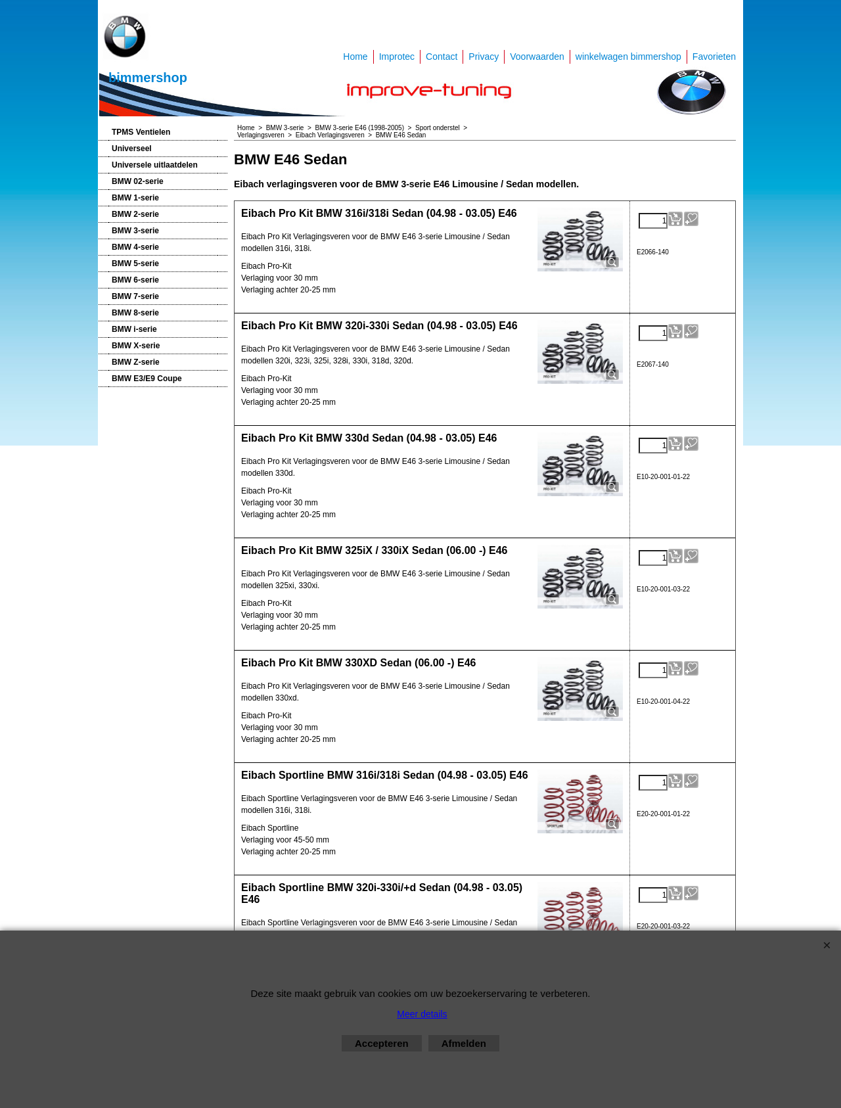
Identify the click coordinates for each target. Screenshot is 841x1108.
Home (355, 56)
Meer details (422, 1014)
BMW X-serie (136, 345)
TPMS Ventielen (141, 132)
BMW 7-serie (135, 296)
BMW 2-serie (135, 214)
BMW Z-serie (136, 362)
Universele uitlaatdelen (155, 165)
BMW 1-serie (135, 197)
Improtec (397, 56)
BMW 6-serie (135, 280)
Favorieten (714, 56)
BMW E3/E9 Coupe (147, 378)
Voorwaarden (537, 56)
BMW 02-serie (138, 181)
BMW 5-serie (135, 263)
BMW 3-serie (135, 230)
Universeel (132, 148)
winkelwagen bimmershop (628, 56)
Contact (441, 56)
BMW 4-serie (135, 247)
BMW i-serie (134, 329)
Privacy (483, 56)
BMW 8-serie (135, 312)
